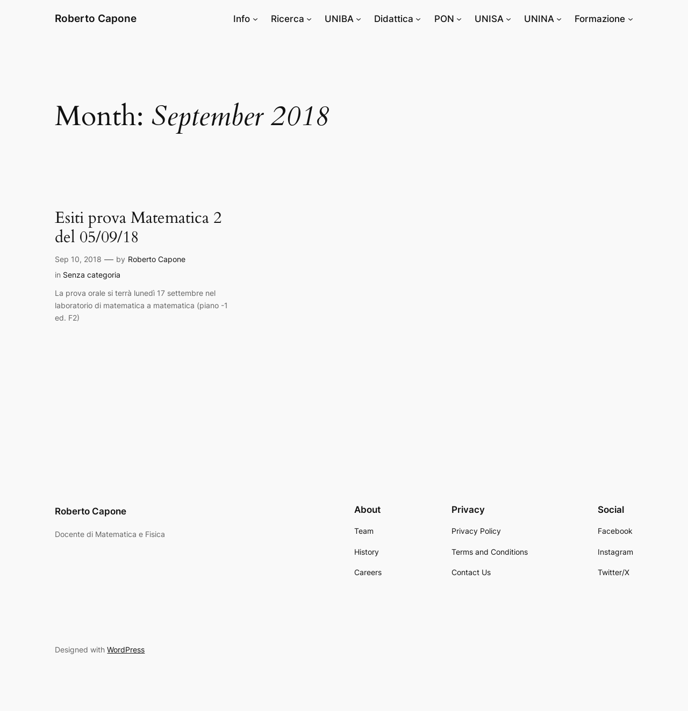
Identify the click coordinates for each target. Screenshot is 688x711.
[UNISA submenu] (508, 18)
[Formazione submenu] (630, 18)
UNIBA (339, 18)
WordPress (126, 649)
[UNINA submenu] (559, 18)
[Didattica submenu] (418, 18)
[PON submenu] (459, 18)
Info (241, 18)
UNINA (539, 18)
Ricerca (287, 18)
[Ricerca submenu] (309, 18)
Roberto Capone (96, 18)
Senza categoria (91, 274)
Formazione (600, 18)
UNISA (489, 18)
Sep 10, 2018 (78, 259)
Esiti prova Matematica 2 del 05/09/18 (138, 228)
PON (444, 18)
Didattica (393, 18)
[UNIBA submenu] (358, 18)
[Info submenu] (255, 18)
